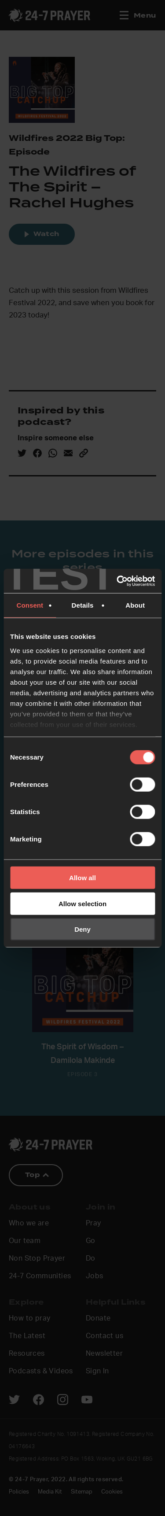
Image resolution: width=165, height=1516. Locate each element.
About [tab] (135, 605)
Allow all (82, 878)
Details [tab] (83, 605)
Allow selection (82, 903)
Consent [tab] (29, 605)
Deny (82, 929)
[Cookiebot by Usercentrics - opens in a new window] (117, 580)
